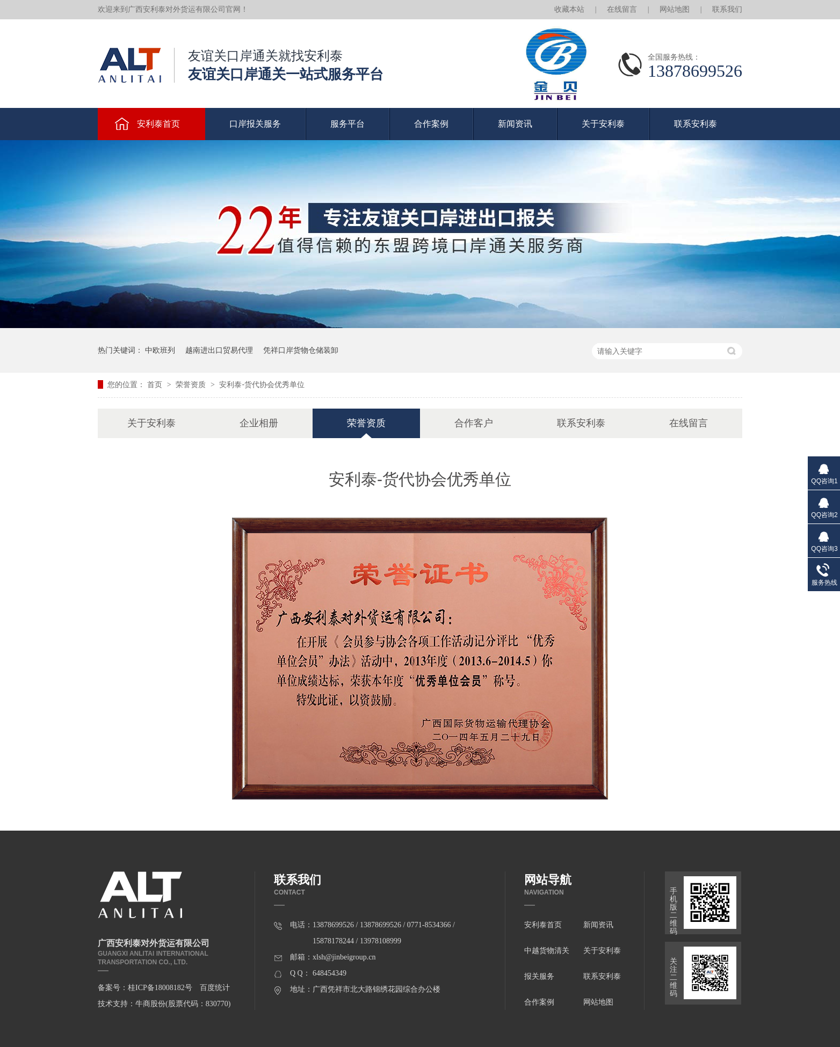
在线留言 (622, 9)
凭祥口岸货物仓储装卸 (300, 350)
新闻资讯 (515, 123)
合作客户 (473, 423)
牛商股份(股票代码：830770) (182, 1004)
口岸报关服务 (255, 123)
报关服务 (539, 976)
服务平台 (347, 123)
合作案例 (431, 123)
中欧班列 (160, 350)
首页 (155, 384)
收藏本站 (569, 9)
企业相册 (259, 423)
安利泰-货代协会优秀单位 (262, 384)
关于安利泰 (603, 123)
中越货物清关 (546, 951)
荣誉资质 (192, 384)
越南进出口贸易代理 (219, 350)
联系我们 (727, 9)
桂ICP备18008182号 (160, 988)
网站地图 (675, 9)
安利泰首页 (158, 123)
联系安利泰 (695, 123)
